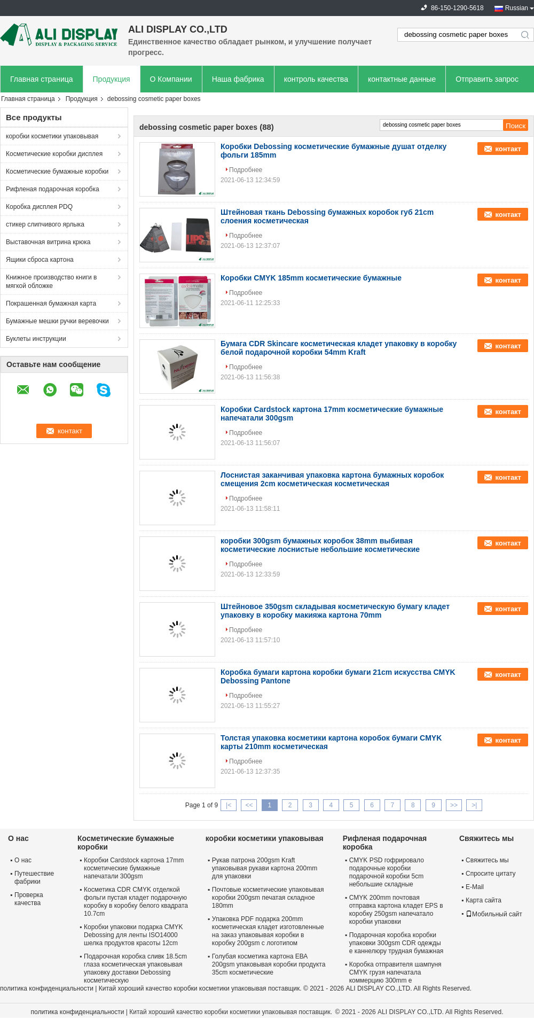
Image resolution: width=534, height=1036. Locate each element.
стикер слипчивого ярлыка (45, 224)
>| (474, 805)
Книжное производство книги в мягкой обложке (51, 282)
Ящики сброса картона (40, 259)
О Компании (171, 79)
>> (454, 805)
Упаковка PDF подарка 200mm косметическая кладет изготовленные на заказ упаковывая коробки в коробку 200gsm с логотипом (268, 931)
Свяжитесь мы (487, 860)
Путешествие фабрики (34, 877)
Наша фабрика (238, 79)
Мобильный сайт (494, 914)
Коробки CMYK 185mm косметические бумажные (311, 278)
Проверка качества (28, 899)
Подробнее (245, 170)
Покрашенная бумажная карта (51, 303)
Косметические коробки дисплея (54, 154)
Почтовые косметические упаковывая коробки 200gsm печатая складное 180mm (268, 897)
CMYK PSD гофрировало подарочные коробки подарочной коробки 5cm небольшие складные (386, 872)
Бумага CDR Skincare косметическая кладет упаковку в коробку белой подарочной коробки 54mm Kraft (339, 347)
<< (249, 805)
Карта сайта (483, 900)
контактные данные (402, 79)
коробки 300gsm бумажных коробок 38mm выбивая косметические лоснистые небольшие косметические (320, 545)
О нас (23, 860)
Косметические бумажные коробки (57, 171)
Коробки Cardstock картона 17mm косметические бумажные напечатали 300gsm (134, 868)
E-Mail (475, 887)
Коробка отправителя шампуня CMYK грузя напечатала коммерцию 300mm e (395, 972)
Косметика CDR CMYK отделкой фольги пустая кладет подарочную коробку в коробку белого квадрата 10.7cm (136, 901)
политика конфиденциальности (46, 988)
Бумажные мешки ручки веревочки (57, 321)
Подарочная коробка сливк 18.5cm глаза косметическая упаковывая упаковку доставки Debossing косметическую (135, 968)
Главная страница (41, 79)
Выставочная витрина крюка (48, 242)
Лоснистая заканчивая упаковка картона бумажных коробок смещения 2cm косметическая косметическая (332, 479)
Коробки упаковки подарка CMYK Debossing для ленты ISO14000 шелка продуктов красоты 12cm (133, 935)
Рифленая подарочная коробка (52, 189)
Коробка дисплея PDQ (39, 207)
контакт (508, 149)
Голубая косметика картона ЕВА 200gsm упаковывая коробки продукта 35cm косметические (269, 964)
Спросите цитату (491, 873)
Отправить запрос (487, 79)
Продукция (111, 79)
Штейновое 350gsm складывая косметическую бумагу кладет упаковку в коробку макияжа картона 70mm (335, 610)
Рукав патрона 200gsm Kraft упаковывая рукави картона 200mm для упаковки (264, 868)
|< (228, 805)
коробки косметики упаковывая (52, 136)
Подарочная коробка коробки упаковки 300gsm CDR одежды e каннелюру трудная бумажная (396, 943)
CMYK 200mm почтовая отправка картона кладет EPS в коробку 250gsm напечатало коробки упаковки (396, 909)
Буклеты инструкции (36, 338)
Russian (516, 8)
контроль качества (316, 79)
